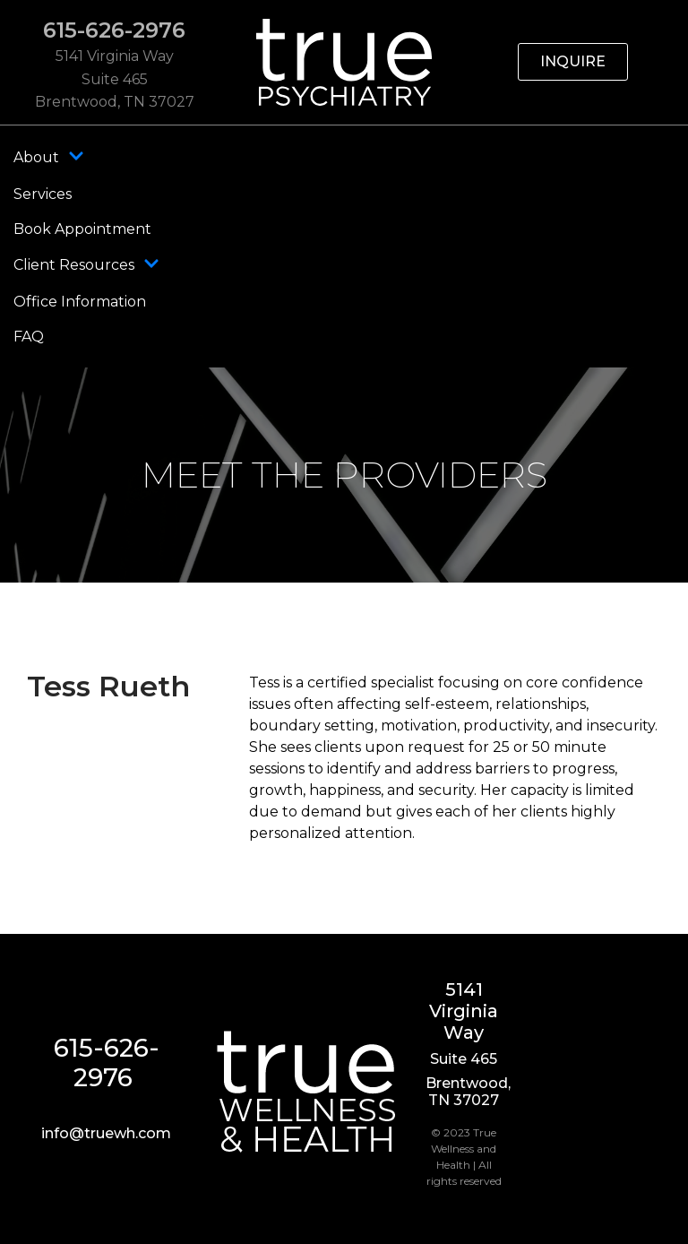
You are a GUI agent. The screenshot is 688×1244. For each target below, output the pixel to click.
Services (42, 194)
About (48, 158)
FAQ (28, 336)
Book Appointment (82, 229)
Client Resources (86, 265)
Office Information (79, 301)
